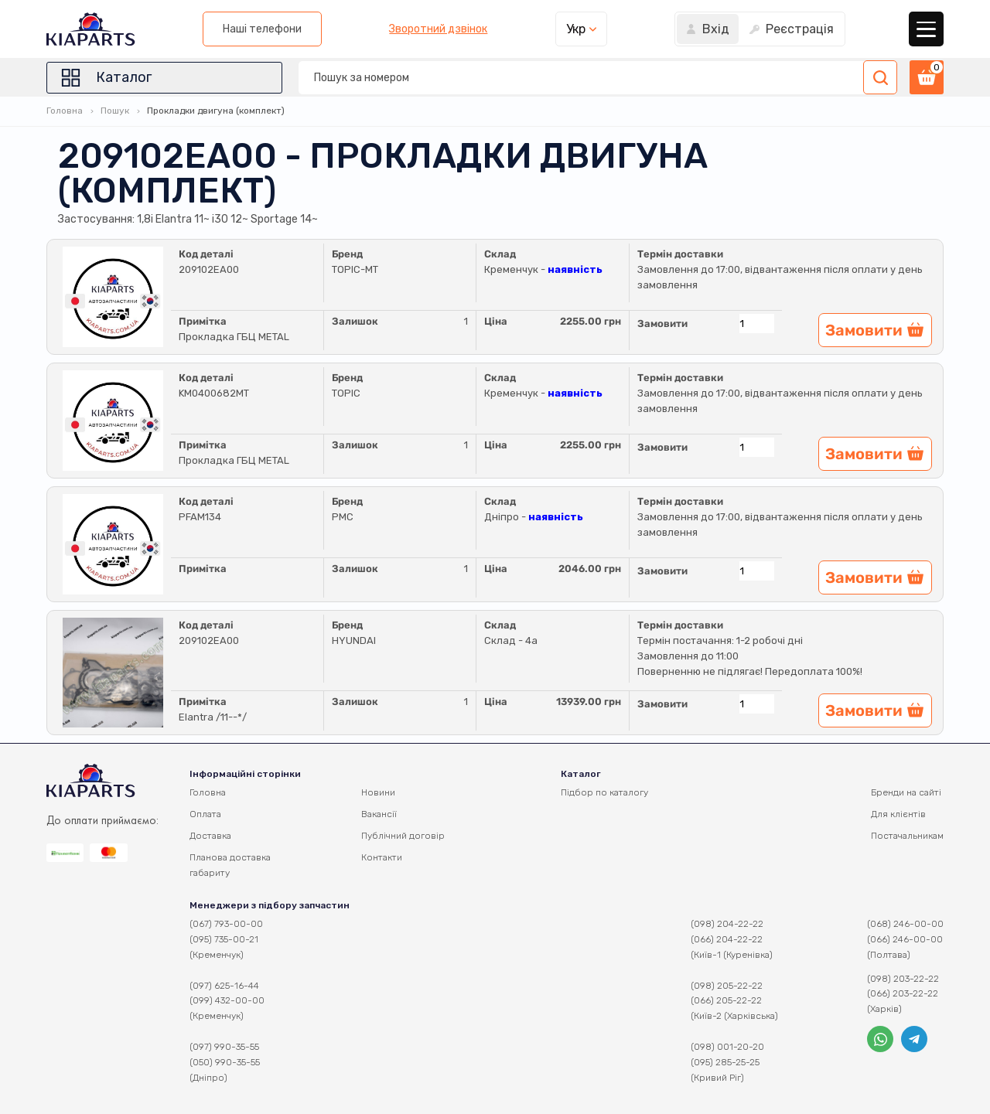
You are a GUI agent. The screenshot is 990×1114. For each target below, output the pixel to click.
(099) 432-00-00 (227, 1000)
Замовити (662, 323)
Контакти (381, 857)
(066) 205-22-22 (726, 1000)
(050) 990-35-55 (224, 1062)
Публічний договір (403, 835)
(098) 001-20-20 (727, 1046)
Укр (575, 29)
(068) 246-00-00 (905, 923)
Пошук (115, 110)
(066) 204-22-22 (727, 939)
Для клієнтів (898, 814)
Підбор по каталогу (604, 792)
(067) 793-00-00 (226, 923)
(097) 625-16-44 (224, 985)
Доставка (210, 835)
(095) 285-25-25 (725, 1062)
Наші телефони (262, 29)
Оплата (205, 814)
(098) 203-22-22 (903, 978)
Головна (64, 110)
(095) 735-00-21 (223, 939)
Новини (378, 792)
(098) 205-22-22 (727, 985)
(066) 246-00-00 (905, 939)
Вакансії (379, 814)
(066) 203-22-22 (902, 993)
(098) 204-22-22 (727, 923)
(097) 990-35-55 (224, 1046)
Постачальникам (907, 835)
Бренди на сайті (906, 792)
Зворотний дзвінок (438, 29)
